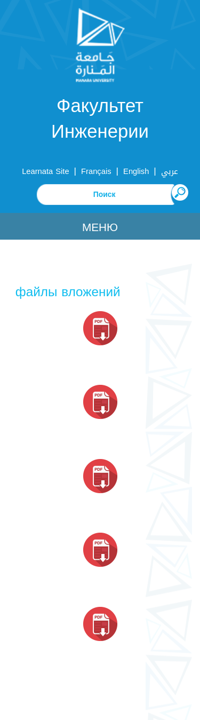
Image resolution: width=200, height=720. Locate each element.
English (136, 171)
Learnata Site (45, 171)
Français (96, 171)
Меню (100, 227)
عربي (169, 171)
